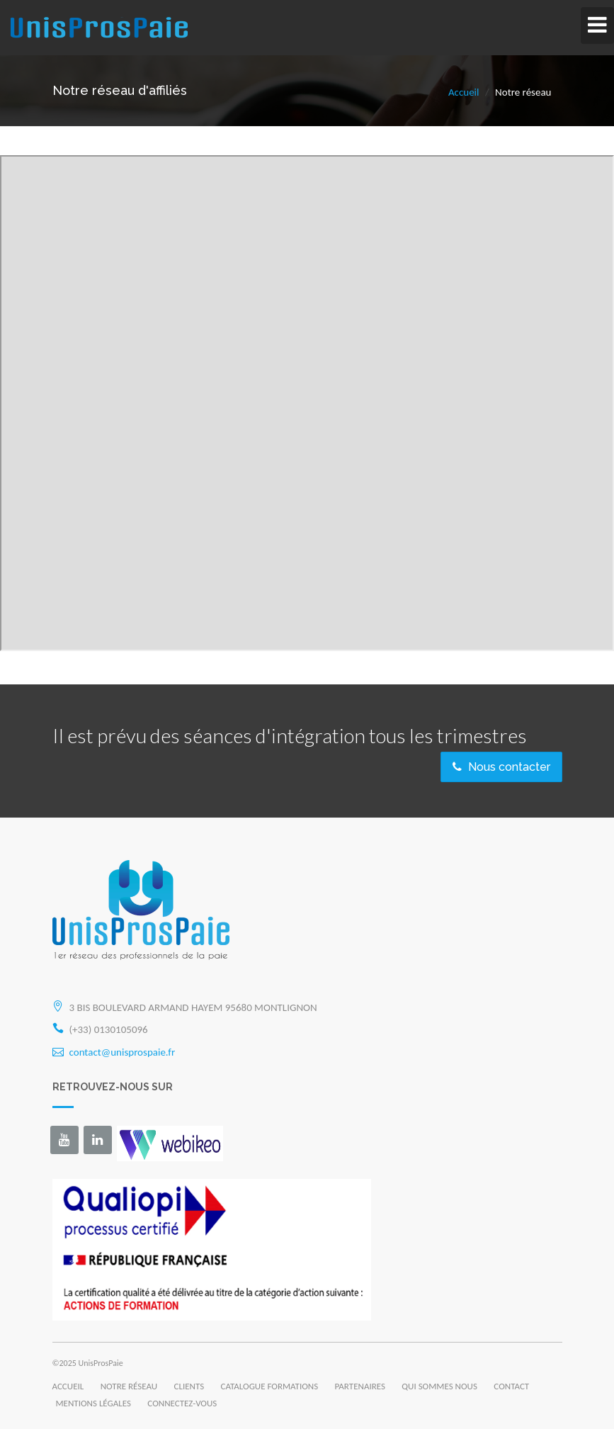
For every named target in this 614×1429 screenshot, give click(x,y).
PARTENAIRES (360, 1386)
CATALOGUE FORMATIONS (270, 1386)
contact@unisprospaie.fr (122, 1052)
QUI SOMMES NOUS (439, 1386)
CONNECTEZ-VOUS (182, 1403)
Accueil (463, 92)
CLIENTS (189, 1386)
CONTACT (511, 1386)
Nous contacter (501, 767)
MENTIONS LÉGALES (93, 1403)
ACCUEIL (68, 1386)
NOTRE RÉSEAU (129, 1386)
